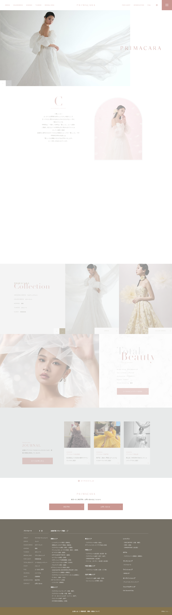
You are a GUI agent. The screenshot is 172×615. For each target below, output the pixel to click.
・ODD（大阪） (127, 545)
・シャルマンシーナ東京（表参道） (61, 542)
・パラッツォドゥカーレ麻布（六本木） (62, 562)
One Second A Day (128, 590)
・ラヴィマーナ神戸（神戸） (59, 598)
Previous (3, 83)
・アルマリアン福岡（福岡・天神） (95, 578)
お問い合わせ (105, 507)
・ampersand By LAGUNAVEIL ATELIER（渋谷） (65, 569)
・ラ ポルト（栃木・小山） (58, 577)
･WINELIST (126, 573)
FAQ (148, 5)
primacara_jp (86, 481)
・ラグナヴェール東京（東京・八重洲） (62, 547)
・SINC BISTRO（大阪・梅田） (132, 542)
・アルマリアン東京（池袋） (59, 565)
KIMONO (29, 5)
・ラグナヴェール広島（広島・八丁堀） (96, 569)
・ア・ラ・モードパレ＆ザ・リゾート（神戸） (64, 596)
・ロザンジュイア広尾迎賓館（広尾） (61, 560)
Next (9, 83)
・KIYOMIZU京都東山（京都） (59, 601)
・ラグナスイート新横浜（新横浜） (61, 572)
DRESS (7, 5)
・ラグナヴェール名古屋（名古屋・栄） (96, 553)
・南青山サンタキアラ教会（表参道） (61, 545)
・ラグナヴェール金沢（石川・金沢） (95, 556)
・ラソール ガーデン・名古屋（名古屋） (97, 561)
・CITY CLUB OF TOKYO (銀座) (60, 555)
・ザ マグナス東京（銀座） (58, 552)
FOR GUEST (126, 5)
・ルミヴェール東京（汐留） (59, 557)
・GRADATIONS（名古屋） (93, 558)
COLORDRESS (18, 5)
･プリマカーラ (127, 564)
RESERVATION (139, 5)
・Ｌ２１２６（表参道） (58, 582)
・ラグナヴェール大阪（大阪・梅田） (61, 593)
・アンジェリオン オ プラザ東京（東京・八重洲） (65, 550)
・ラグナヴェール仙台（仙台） (93, 542)
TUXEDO (38, 5)
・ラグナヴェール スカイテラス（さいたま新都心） (65, 574)
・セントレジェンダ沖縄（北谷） (94, 580)
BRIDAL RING (49, 5)
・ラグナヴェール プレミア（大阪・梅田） (63, 591)
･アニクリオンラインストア (131, 581)
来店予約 (67, 507)
